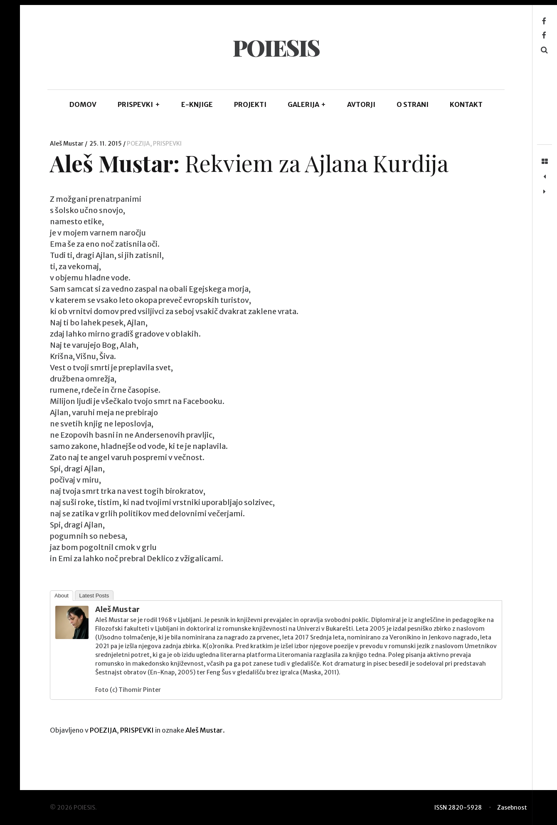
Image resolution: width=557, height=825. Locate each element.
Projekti (250, 104)
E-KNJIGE (197, 104)
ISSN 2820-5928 (458, 807)
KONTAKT (466, 104)
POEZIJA (138, 143)
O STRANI (413, 104)
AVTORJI (361, 104)
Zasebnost (512, 807)
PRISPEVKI (139, 104)
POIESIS (275, 47)
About (61, 595)
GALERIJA (307, 104)
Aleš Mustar (67, 143)
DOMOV (82, 104)
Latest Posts (94, 595)
